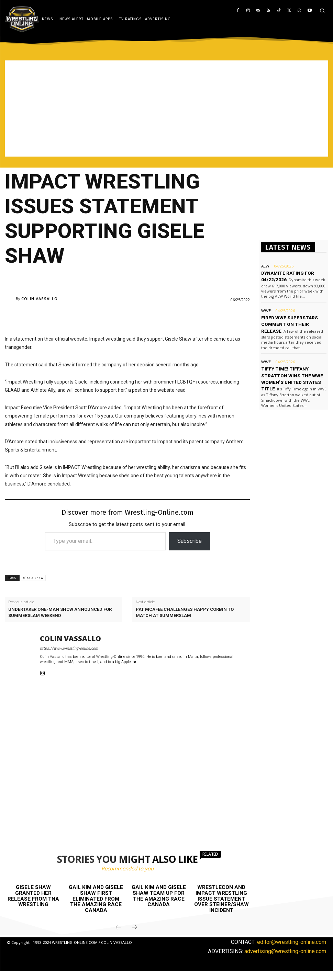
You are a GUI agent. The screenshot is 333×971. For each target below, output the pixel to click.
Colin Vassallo (39, 298)
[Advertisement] (166, 108)
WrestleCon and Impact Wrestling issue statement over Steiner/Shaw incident (221, 898)
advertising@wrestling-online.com (285, 951)
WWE (265, 309)
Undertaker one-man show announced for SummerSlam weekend (60, 612)
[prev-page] (118, 927)
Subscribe (189, 541)
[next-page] (134, 927)
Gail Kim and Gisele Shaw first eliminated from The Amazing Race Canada (96, 898)
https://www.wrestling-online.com (69, 648)
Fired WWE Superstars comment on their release (289, 322)
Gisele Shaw (33, 578)
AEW (265, 266)
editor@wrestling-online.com (291, 941)
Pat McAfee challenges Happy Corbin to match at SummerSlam (185, 612)
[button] (322, 10)
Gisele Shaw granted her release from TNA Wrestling (33, 895)
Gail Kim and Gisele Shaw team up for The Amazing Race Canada (159, 895)
